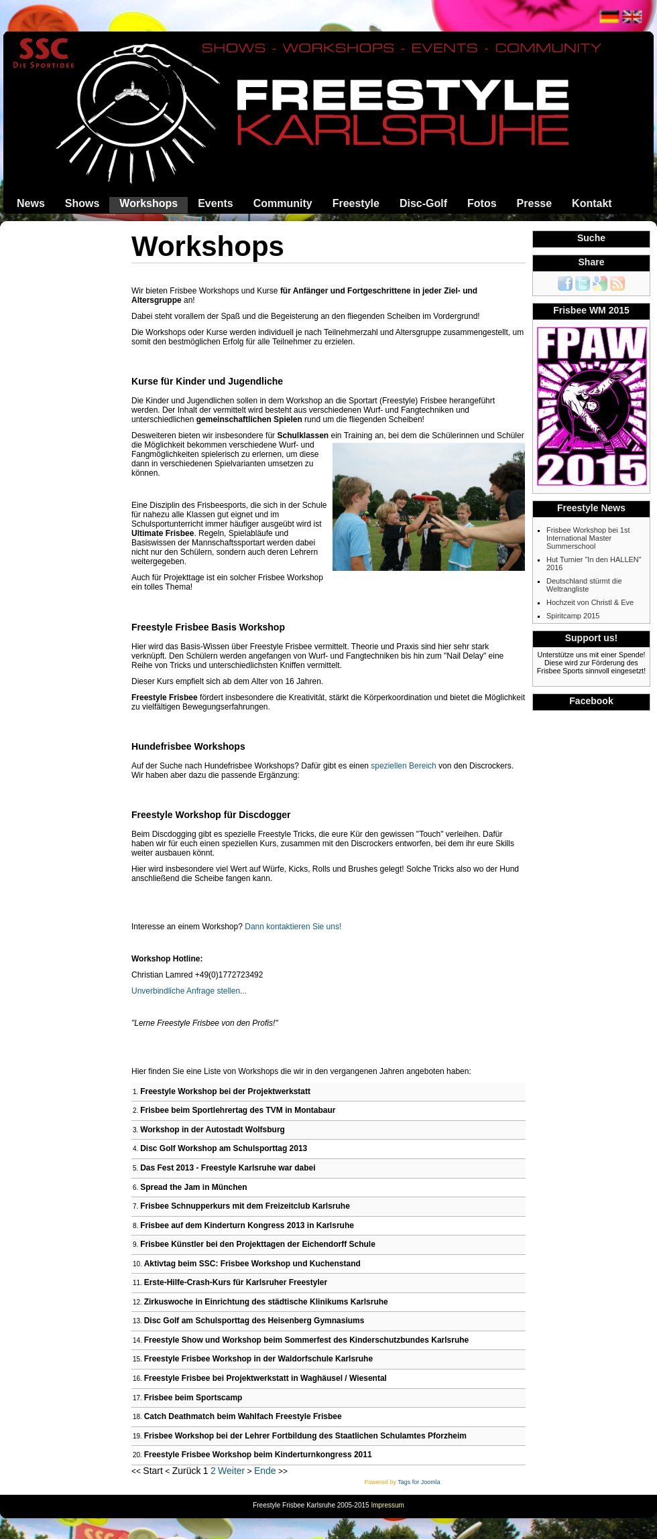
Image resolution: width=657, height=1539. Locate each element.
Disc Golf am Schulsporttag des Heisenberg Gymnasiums (254, 1320)
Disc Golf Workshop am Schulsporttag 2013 (223, 1148)
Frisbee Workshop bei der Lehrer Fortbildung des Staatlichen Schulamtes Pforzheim (305, 1436)
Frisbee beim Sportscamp (193, 1397)
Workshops (148, 203)
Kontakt (592, 203)
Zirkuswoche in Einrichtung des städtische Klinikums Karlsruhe (266, 1302)
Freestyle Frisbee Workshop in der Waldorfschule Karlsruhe (258, 1358)
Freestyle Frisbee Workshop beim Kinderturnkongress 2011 (258, 1454)
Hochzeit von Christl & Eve (590, 602)
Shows (82, 203)
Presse (534, 203)
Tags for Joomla (419, 1482)
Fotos (482, 203)
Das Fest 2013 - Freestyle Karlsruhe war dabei (227, 1168)
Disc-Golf (423, 203)
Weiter (231, 1470)
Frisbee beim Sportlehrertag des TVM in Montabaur (237, 1110)
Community (282, 203)
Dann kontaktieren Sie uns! (292, 926)
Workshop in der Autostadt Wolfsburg (212, 1129)
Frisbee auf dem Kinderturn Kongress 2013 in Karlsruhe (247, 1225)
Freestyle (356, 203)
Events (215, 203)
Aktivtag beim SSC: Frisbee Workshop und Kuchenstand (252, 1263)
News (31, 203)
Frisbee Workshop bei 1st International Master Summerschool (588, 538)
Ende (265, 1470)
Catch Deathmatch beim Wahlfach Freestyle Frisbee (243, 1416)
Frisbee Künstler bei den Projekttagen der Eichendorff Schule (257, 1244)
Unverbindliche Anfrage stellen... (189, 991)
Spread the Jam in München (193, 1187)
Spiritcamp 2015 (573, 616)
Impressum (387, 1505)
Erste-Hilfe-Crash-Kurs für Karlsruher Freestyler (235, 1282)
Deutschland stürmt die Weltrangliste (584, 585)
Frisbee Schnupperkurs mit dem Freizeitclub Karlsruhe (245, 1206)
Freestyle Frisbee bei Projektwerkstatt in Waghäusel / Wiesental (265, 1378)
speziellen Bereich (403, 766)
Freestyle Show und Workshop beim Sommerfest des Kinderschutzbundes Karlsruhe (306, 1340)
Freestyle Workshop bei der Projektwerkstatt (225, 1091)
